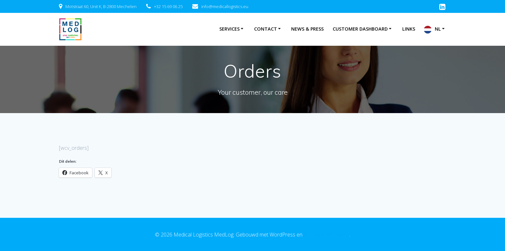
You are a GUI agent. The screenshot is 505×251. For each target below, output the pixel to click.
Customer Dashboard (360, 29)
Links (408, 29)
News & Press (307, 29)
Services (229, 29)
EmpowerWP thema (326, 234)
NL (438, 29)
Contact (265, 29)
